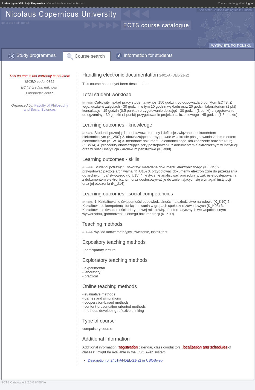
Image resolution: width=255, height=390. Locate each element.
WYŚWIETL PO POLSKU (231, 45)
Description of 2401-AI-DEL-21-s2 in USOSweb (125, 360)
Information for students (148, 55)
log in (249, 3)
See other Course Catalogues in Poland (225, 9)
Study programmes (36, 55)
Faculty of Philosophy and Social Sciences (46, 107)
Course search (90, 56)
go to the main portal (15, 22)
